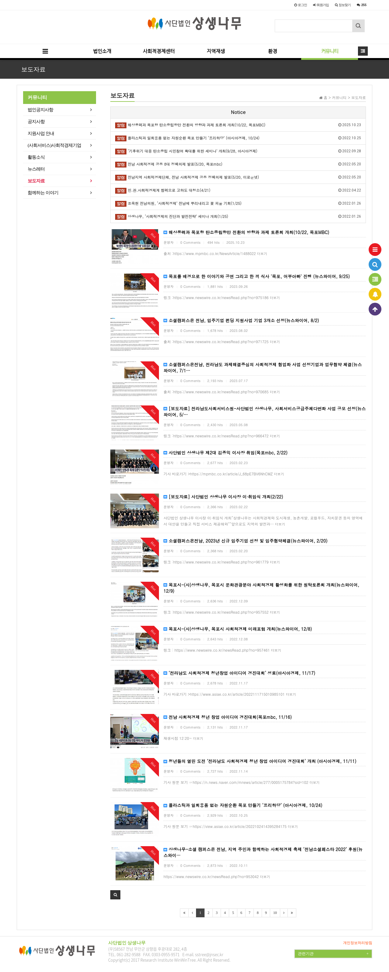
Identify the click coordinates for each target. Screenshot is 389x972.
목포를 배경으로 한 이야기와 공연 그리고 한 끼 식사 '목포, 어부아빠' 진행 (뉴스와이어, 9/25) (257, 276)
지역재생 (216, 51)
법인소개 (102, 51)
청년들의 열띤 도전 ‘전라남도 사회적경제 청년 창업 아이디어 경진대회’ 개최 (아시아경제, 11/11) (260, 761)
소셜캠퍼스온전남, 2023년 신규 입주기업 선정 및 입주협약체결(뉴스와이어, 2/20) (245, 541)
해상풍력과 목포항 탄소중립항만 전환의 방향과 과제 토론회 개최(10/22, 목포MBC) (246, 232)
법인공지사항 (40, 109)
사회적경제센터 (159, 51)
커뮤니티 (329, 51)
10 (275, 913)
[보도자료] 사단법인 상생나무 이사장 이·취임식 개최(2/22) (223, 497)
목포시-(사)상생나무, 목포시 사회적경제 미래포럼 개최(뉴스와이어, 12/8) (238, 629)
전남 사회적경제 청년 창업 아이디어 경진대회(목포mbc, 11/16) (228, 717)
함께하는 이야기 (43, 192)
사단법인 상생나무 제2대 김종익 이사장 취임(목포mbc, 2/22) (225, 453)
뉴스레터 (36, 169)
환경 (272, 51)
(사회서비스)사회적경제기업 (54, 145)
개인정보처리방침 (357, 943)
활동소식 (36, 157)
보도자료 (36, 180)
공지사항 (36, 121)
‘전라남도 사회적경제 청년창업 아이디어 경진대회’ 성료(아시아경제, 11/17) (239, 673)
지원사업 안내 (41, 133)
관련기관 (333, 953)
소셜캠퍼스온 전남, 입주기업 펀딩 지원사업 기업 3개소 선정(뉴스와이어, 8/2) (241, 320)
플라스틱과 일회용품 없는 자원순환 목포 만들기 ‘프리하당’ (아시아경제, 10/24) (243, 805)
